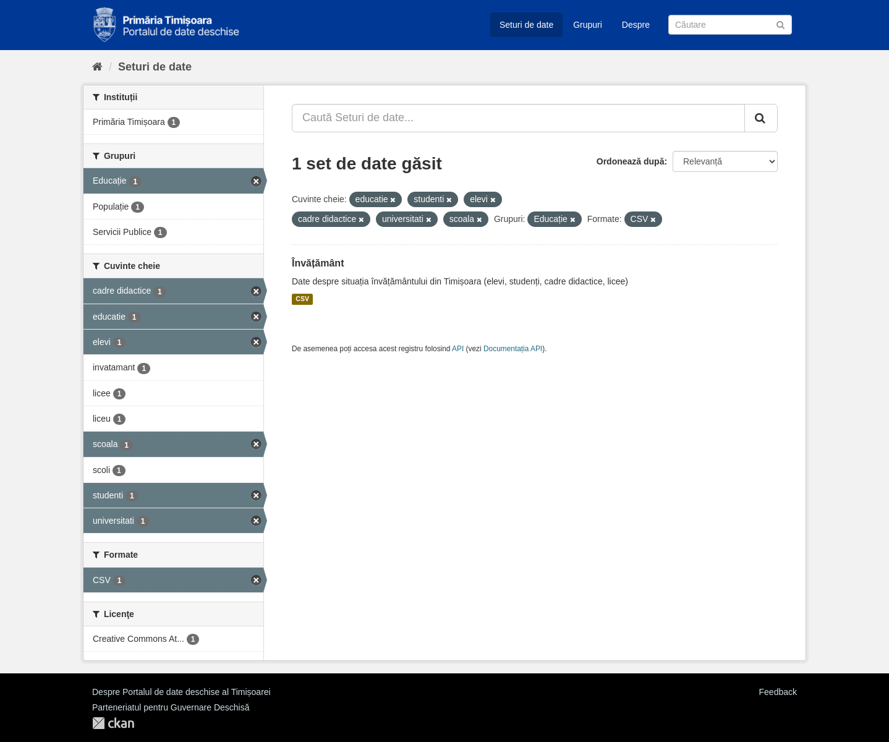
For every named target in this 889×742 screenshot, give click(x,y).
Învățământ (318, 263)
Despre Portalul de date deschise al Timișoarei (181, 692)
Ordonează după (631, 161)
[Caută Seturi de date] (730, 25)
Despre (636, 25)
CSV (302, 299)
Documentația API (512, 348)
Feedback (778, 692)
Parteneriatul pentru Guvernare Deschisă (170, 707)
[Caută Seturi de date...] (518, 118)
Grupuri (587, 25)
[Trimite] (780, 24)
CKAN (113, 723)
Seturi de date (526, 25)
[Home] (97, 67)
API (458, 348)
